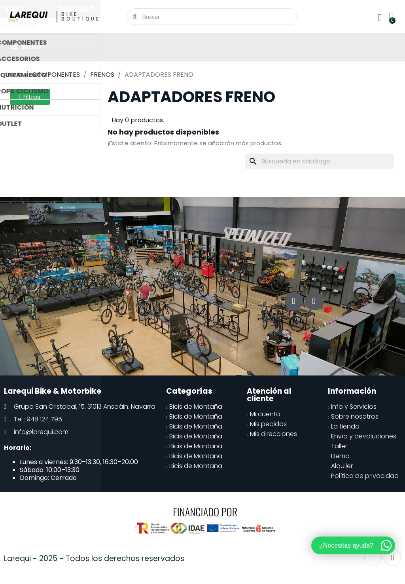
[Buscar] (319, 161)
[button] (30, 97)
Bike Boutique (80, 16)
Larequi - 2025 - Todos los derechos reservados (94, 558)
